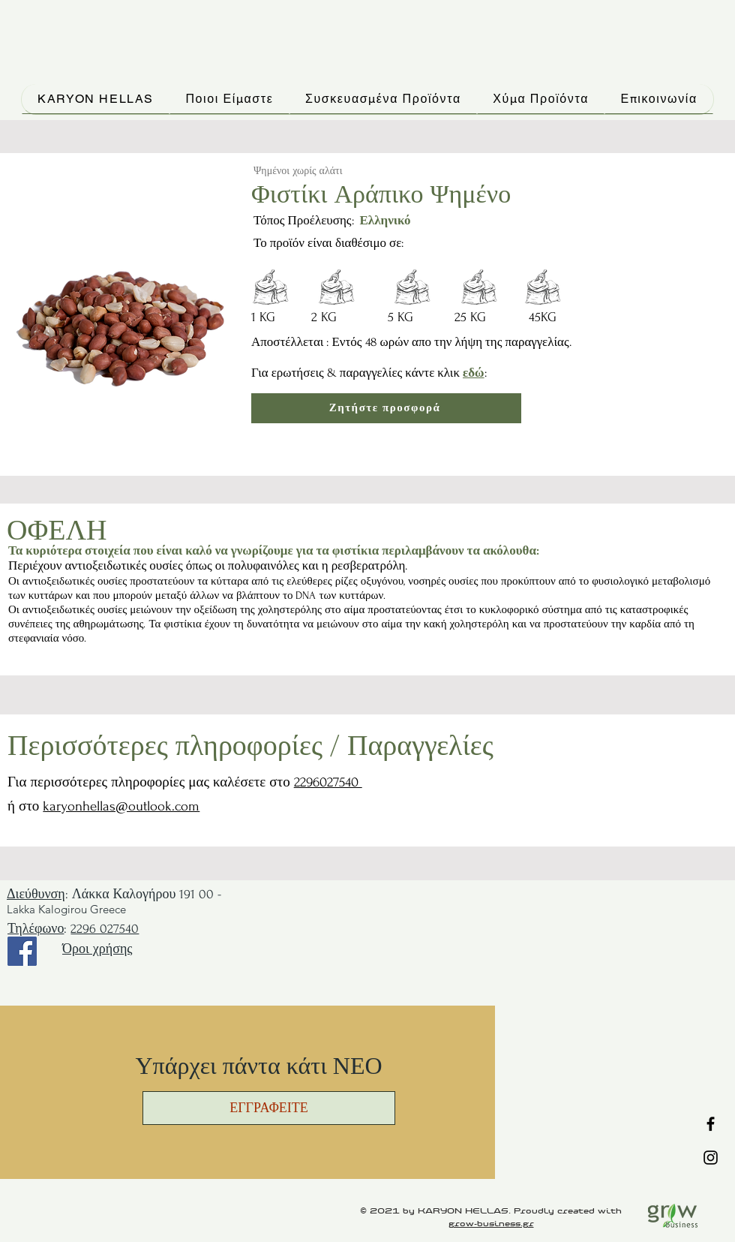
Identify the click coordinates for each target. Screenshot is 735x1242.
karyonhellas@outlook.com (121, 806)
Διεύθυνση (36, 894)
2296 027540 (104, 929)
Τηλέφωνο (36, 929)
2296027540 (328, 782)
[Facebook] (710, 1123)
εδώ (473, 372)
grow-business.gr (491, 1223)
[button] (268, 1108)
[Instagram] (710, 1157)
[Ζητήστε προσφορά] (386, 408)
